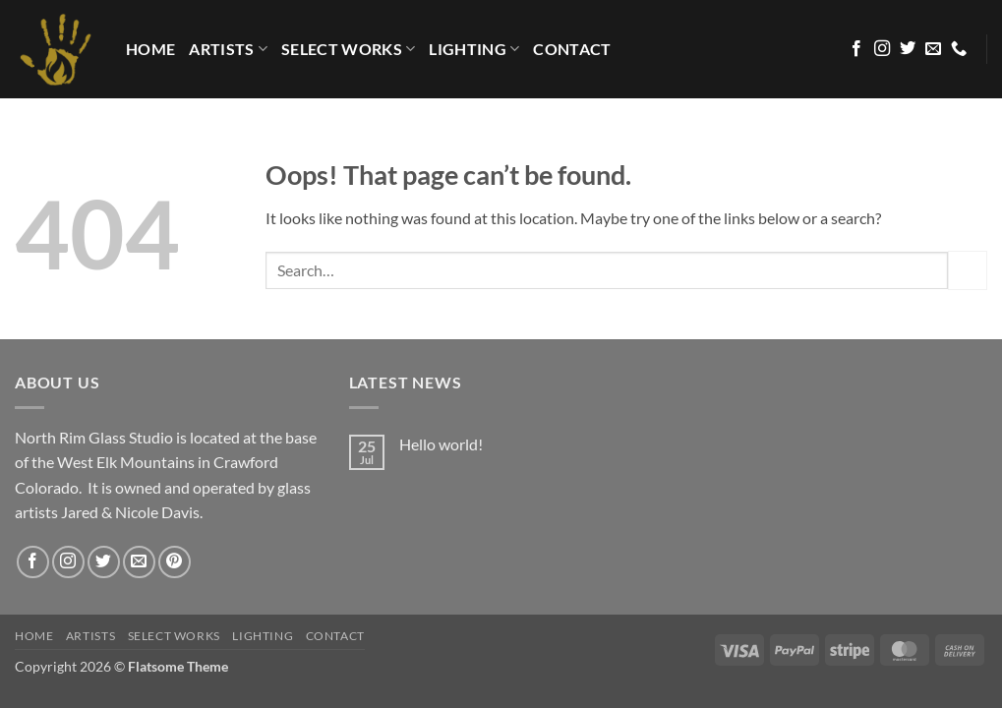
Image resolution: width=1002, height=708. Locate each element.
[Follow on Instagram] (882, 49)
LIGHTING (474, 49)
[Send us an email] (933, 49)
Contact (572, 48)
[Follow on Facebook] (856, 49)
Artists (228, 49)
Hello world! (441, 444)
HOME (150, 48)
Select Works (348, 49)
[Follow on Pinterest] (174, 562)
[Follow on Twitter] (907, 49)
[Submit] (967, 270)
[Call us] (959, 49)
